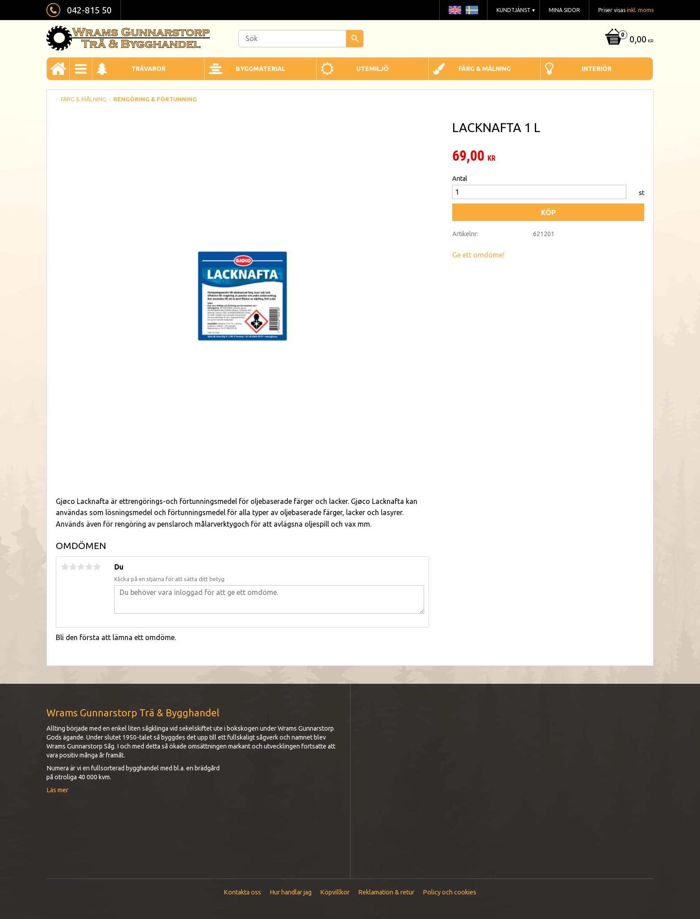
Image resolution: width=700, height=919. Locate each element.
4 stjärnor (89, 567)
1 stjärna (65, 567)
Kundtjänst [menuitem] (513, 10)
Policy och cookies (449, 892)
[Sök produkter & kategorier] (300, 38)
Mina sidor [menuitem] (564, 10)
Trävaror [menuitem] (148, 68)
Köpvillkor (335, 892)
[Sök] (354, 38)
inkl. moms (640, 10)
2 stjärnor (73, 567)
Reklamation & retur (386, 892)
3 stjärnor (81, 567)
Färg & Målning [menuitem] (484, 68)
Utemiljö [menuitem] (372, 68)
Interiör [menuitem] (597, 68)
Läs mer (57, 790)
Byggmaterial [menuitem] (260, 68)
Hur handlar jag (291, 892)
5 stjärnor (97, 567)
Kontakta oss (242, 892)
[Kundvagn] (628, 40)
